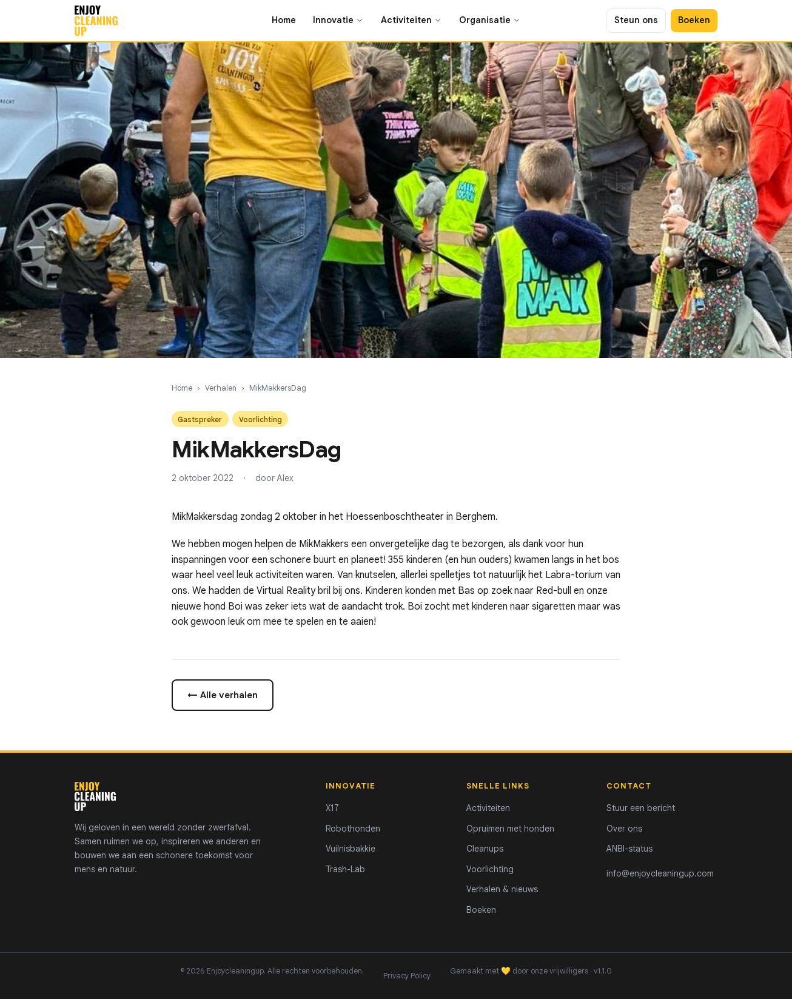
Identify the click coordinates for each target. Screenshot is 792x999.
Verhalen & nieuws (502, 889)
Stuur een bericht (640, 807)
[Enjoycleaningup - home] (96, 20)
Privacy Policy (407, 976)
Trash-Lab (345, 869)
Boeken (694, 20)
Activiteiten (411, 20)
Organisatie (490, 20)
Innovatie (338, 20)
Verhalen (221, 388)
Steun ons (636, 20)
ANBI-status (629, 848)
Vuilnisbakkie (350, 848)
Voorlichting (490, 869)
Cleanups (484, 848)
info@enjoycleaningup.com (660, 873)
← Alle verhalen (222, 695)
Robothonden (353, 828)
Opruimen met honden (510, 828)
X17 (332, 807)
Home (284, 20)
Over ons (624, 828)
